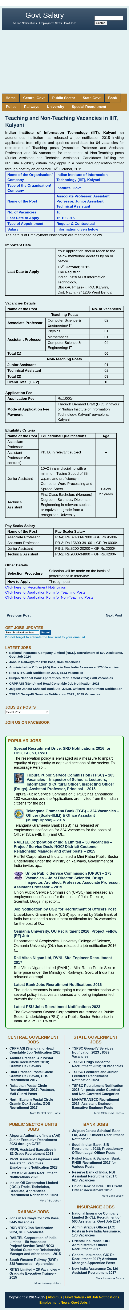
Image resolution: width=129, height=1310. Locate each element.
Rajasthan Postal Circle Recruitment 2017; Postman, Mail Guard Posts (32, 1089)
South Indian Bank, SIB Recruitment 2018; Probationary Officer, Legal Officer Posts (97, 1148)
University (55, 107)
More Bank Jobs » (113, 1195)
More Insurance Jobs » (110, 1278)
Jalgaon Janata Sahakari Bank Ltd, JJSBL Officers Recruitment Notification (65, 689)
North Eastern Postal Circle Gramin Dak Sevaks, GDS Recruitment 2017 (31, 1103)
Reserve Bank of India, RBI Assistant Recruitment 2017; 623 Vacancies (94, 1176)
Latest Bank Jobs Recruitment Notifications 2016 (58, 985)
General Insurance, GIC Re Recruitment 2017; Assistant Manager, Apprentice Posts (94, 1259)
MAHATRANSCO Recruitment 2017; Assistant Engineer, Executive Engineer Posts (95, 1103)
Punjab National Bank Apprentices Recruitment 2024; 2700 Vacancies (61, 678)
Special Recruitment (89, 107)
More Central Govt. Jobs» (45, 1113)
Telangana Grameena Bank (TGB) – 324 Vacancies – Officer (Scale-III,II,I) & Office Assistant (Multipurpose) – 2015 (72, 815)
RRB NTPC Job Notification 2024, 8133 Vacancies (46, 672)
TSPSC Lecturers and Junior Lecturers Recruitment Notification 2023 (95, 1076)
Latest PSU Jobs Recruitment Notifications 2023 (57, 1007)
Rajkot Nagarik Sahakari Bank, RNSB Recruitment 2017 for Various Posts (96, 1162)
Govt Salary (44, 15)
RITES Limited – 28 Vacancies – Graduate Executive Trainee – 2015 (34, 1273)
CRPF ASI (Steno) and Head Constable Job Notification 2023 (54, 683)
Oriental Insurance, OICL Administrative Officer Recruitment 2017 (91, 1245)
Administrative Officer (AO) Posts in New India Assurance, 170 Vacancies (64, 667)
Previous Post (19, 615)
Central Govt (34, 98)
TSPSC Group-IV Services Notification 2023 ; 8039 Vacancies (54, 694)
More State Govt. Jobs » (109, 1113)
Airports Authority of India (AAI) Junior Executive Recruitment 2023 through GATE (34, 1139)
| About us (54, 1297)
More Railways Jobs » (48, 1283)
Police (11, 107)
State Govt (92, 98)
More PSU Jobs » (50, 1200)
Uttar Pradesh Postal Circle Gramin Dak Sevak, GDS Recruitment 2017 (31, 1076)
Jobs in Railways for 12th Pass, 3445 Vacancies (44, 662)
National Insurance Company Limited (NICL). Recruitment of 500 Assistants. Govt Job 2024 (96, 1217)
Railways (31, 107)
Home (11, 98)
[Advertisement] (64, 61)
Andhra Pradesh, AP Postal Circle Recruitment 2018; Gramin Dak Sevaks (31, 1062)
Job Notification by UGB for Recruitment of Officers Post (65, 909)
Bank (112, 98)
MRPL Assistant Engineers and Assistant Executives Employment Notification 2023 (34, 1163)
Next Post (114, 615)
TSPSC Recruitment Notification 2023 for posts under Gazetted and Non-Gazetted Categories (97, 1089)
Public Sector (63, 98)
